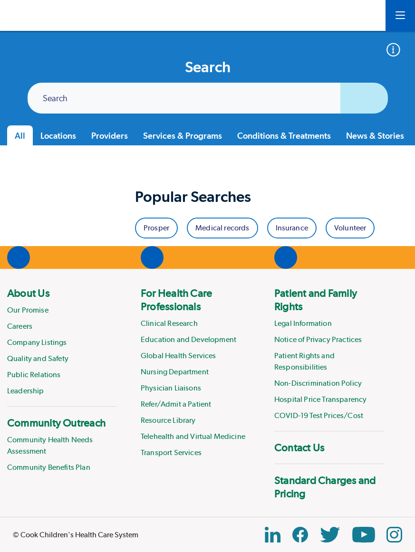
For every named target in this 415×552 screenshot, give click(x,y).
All (20, 136)
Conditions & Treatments (284, 136)
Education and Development (188, 339)
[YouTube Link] (364, 534)
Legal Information (303, 323)
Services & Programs (182, 136)
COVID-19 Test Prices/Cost (318, 415)
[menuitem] (61, 341)
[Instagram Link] (394, 534)
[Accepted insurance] (397, 49)
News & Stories (375, 136)
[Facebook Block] (300, 534)
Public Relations (34, 374)
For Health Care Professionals (176, 300)
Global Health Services (178, 355)
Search (55, 99)
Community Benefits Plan (48, 467)
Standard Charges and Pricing (325, 487)
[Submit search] (364, 98)
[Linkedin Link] (272, 534)
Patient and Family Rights (315, 300)
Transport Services (171, 452)
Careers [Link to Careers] (19, 326)
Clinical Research (169, 323)
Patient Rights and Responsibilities (304, 361)
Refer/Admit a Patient (176, 404)
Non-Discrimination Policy (318, 383)
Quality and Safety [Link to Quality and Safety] (37, 358)
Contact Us (299, 447)
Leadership (25, 390)
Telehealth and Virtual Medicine (193, 436)
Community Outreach (56, 423)
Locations (58, 136)
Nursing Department (175, 371)
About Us (28, 293)
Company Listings (37, 342)
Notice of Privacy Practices (318, 339)
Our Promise (27, 309)
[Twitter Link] (329, 534)
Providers (109, 136)
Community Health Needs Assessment (50, 445)
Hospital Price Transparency (320, 399)
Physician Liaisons (171, 387)
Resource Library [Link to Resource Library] (168, 420)
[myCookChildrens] (364, 16)
